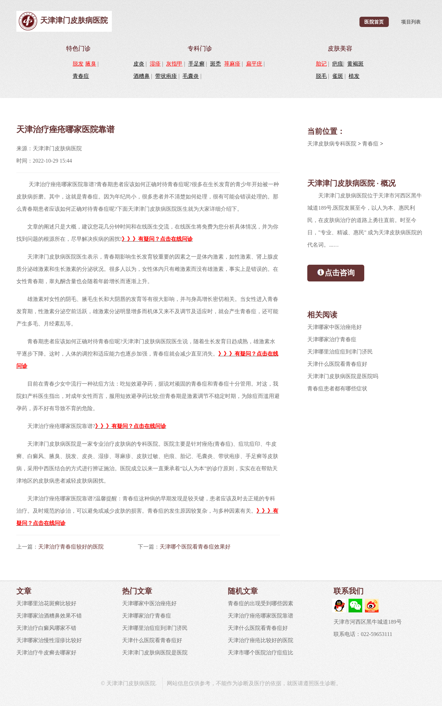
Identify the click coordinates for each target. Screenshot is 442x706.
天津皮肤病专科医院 (331, 144)
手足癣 (196, 64)
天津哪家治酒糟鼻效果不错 (49, 616)
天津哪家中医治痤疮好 (334, 327)
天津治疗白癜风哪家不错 (46, 628)
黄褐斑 (355, 64)
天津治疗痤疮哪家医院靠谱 (260, 616)
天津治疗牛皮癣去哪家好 (46, 652)
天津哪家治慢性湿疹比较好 (49, 640)
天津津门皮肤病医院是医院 (155, 652)
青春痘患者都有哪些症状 (337, 388)
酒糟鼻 (141, 76)
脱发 (78, 64)
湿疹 (155, 64)
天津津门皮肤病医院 (74, 20)
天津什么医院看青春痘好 (337, 364)
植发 (354, 76)
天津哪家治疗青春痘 (331, 339)
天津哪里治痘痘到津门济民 (340, 352)
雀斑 (337, 76)
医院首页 (374, 22)
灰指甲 (174, 64)
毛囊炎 (190, 76)
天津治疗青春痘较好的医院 (71, 547)
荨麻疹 (232, 64)
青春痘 (81, 76)
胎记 (321, 64)
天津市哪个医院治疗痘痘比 (260, 652)
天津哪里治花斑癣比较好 (46, 603)
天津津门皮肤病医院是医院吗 (342, 376)
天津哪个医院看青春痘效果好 (195, 547)
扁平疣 (254, 64)
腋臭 (90, 64)
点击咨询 (336, 272)
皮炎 (138, 64)
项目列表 (411, 22)
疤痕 (337, 64)
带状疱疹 (166, 76)
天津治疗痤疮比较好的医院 (260, 640)
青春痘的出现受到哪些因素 (260, 603)
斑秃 (215, 64)
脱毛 (321, 76)
